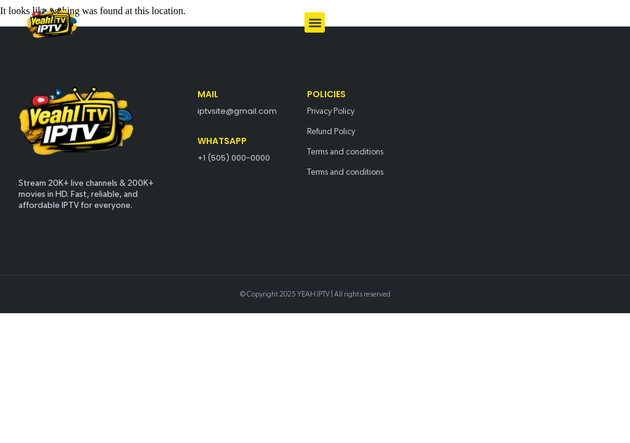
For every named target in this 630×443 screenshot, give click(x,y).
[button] (315, 22)
